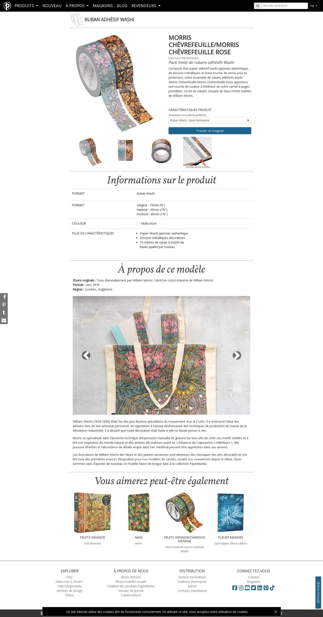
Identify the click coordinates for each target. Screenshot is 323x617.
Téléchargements (69, 586)
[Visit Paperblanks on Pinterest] (267, 587)
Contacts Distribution (192, 591)
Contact (253, 577)
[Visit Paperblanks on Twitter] (254, 587)
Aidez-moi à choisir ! (69, 582)
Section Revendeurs (192, 577)
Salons (192, 586)
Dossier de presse (131, 591)
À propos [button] (76, 5)
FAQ (69, 577)
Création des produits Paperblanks (131, 586)
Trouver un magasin (210, 131)
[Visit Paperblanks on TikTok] (272, 587)
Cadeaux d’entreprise (192, 582)
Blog (122, 5)
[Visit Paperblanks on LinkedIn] (260, 587)
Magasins (103, 5)
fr (312, 6)
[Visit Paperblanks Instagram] (241, 587)
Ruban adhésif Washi (109, 20)
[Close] (276, 611)
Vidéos (69, 595)
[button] (86, 355)
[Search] (284, 6)
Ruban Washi (189, 120)
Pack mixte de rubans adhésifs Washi (201, 62)
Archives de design (69, 591)
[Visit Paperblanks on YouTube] (248, 587)
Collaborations (131, 595)
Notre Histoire (131, 577)
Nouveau (52, 5)
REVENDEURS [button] (144, 5)
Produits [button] (24, 5)
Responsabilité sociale (131, 582)
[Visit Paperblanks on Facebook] (234, 587)
